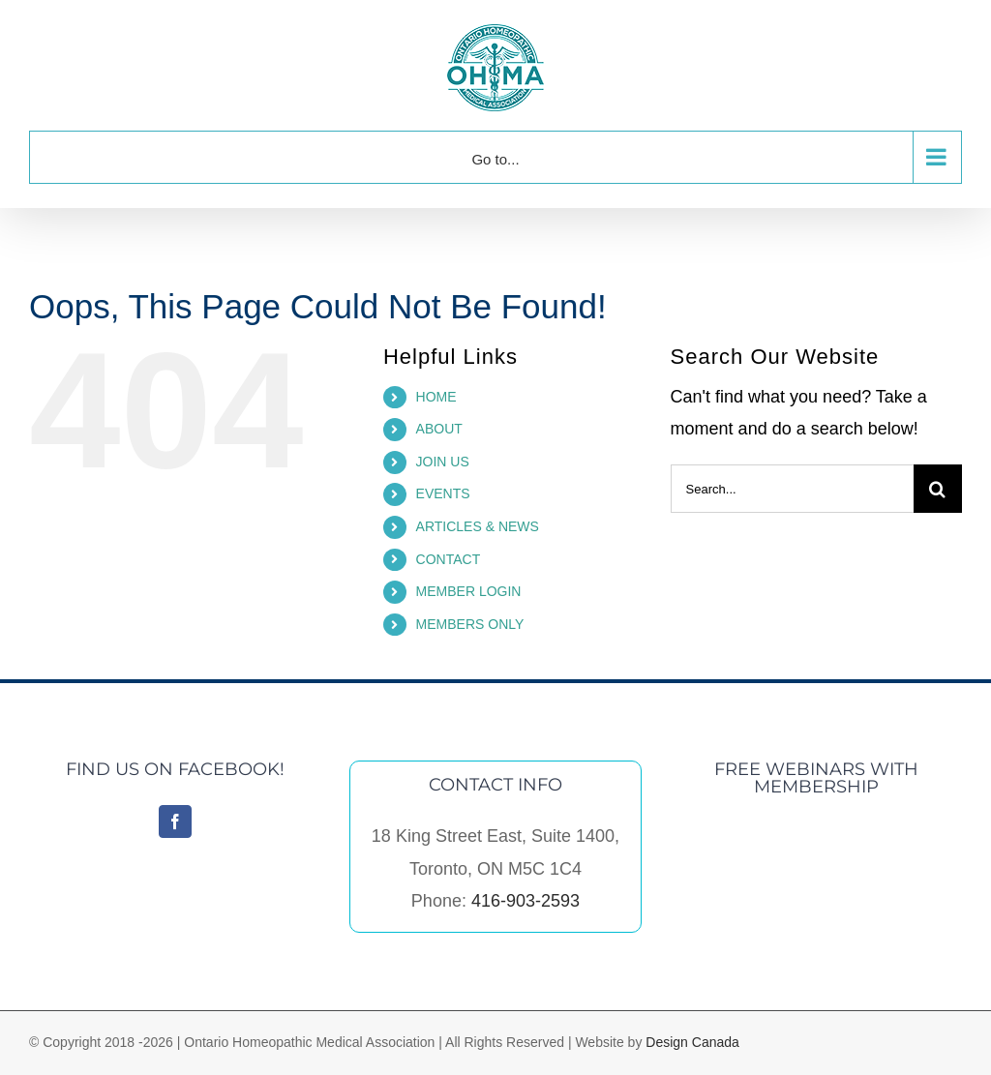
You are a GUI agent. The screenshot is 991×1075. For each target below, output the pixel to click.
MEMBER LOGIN (469, 591)
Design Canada (692, 1042)
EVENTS (443, 493)
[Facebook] (175, 821)
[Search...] (792, 488)
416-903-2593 (525, 901)
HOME (436, 396)
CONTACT (448, 559)
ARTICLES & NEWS (477, 526)
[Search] (938, 488)
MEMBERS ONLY (470, 624)
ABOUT (439, 428)
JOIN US (442, 461)
